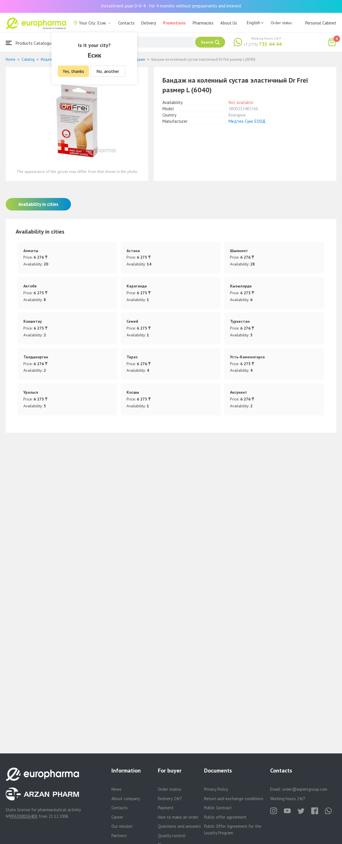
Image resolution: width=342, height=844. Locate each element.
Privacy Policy (216, 789)
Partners (119, 835)
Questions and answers (179, 826)
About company (125, 798)
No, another (107, 71)
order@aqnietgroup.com (304, 789)
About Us (228, 23)
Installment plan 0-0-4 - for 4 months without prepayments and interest (171, 6)
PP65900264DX (24, 816)
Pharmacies (203, 23)
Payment (166, 807)
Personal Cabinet (320, 23)
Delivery (148, 23)
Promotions (174, 23)
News (116, 789)
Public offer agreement (225, 817)
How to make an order (178, 817)
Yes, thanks (73, 71)
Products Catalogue (30, 43)
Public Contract (218, 807)
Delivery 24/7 (170, 798)
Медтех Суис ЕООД (247, 121)
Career (117, 817)
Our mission (122, 826)
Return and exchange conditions (233, 798)
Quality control (172, 835)
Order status (281, 22)
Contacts (126, 23)
